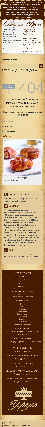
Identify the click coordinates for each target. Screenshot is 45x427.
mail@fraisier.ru (29, 34)
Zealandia (23, 276)
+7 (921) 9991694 (29, 30)
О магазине (22, 311)
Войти (6, 423)
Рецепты (22, 309)
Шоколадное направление (22, 294)
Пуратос (23, 281)
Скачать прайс (22, 314)
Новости (22, 304)
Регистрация (14, 423)
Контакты (22, 321)
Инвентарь (23, 284)
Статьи (22, 306)
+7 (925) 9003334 (29, 32)
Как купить (23, 316)
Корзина (7, 426)
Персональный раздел (22, 324)
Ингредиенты (23, 286)
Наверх (23, 419)
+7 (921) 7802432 (30, 38)
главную (19, 112)
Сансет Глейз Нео (11, 180)
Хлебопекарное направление (22, 296)
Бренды (23, 279)
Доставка (22, 319)
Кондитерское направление (22, 291)
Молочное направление (22, 289)
